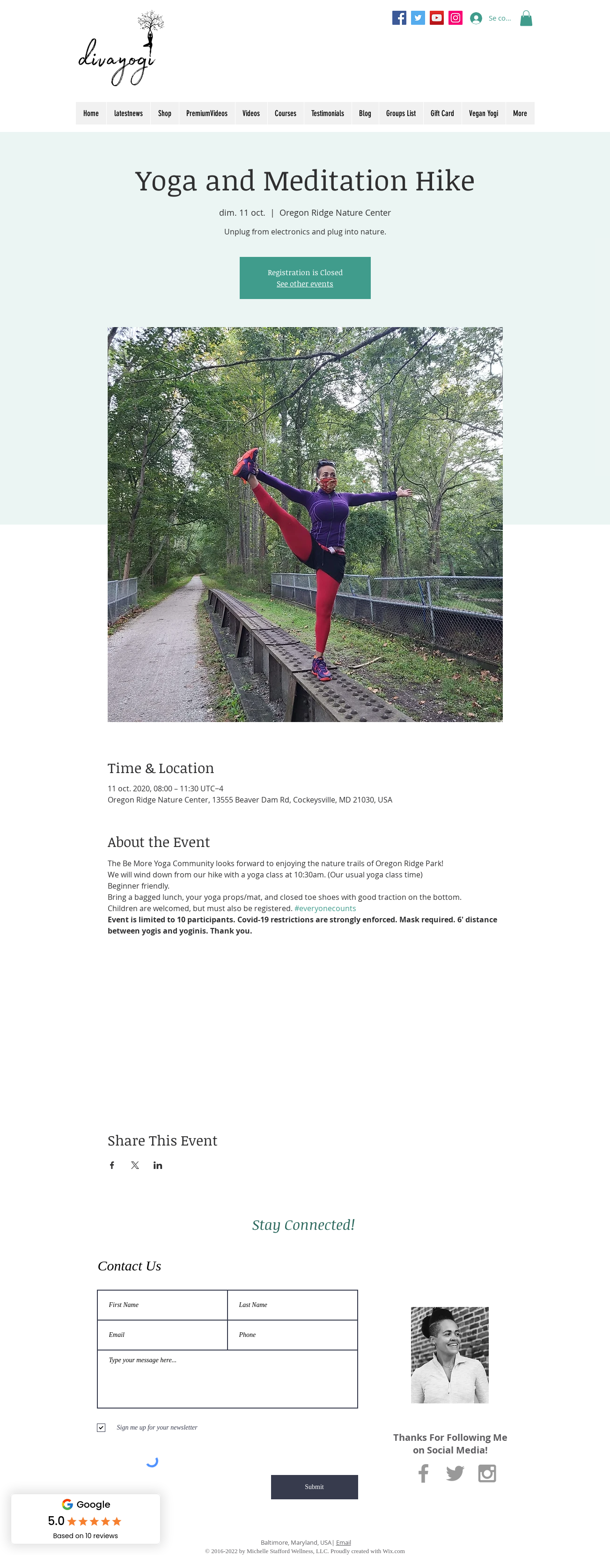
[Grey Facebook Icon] (423, 1473)
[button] (526, 18)
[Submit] (314, 1487)
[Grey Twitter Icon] (455, 1473)
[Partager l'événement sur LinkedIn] (158, 1165)
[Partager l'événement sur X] (135, 1165)
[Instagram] (455, 18)
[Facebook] (399, 18)
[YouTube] (437, 18)
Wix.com (393, 1551)
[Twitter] (418, 18)
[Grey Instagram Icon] (487, 1473)
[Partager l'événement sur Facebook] (112, 1165)
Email (343, 1542)
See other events (305, 283)
